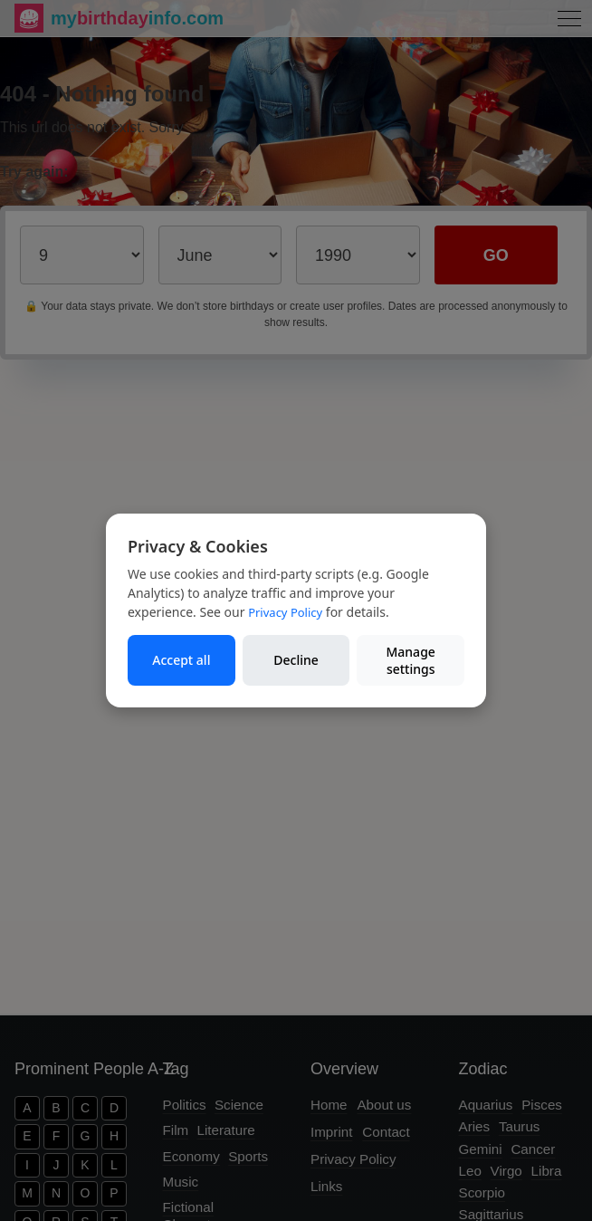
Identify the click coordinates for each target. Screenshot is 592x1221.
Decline (296, 659)
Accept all (181, 659)
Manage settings (410, 660)
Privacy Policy (285, 612)
